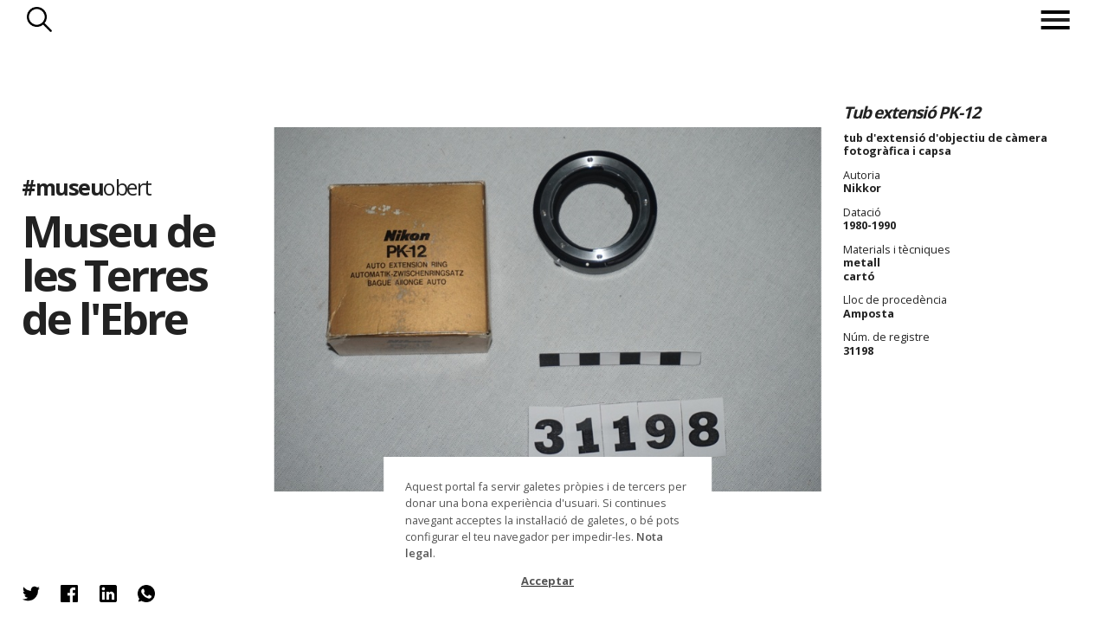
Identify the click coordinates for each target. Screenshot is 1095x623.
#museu (86, 187)
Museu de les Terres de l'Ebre (118, 274)
